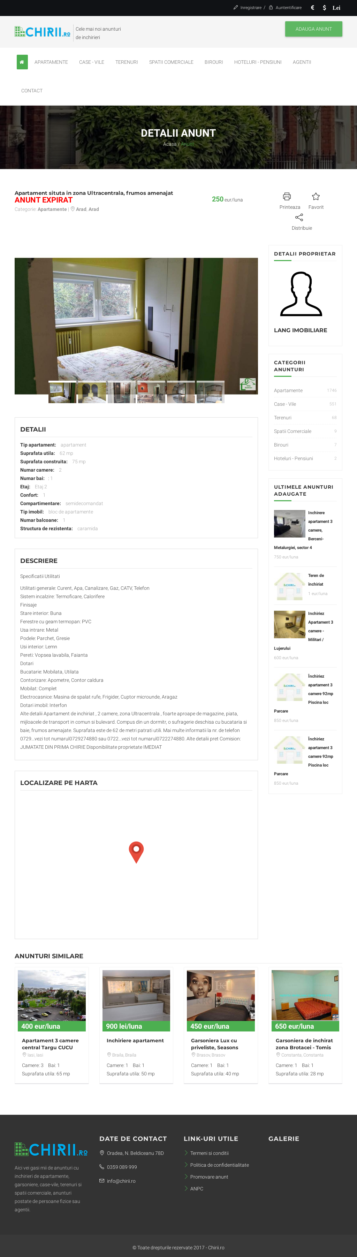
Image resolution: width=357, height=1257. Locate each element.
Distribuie (302, 221)
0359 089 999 (118, 1167)
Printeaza (290, 200)
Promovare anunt (206, 1177)
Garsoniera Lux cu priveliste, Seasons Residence (214, 1047)
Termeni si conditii (206, 1153)
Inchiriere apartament (135, 1040)
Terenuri (126, 62)
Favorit (316, 200)
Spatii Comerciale (171, 62)
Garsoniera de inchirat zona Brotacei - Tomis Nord (304, 1047)
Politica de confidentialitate (216, 1165)
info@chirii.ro (117, 1181)
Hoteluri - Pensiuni (258, 62)
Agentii (302, 62)
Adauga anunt (314, 29)
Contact (32, 90)
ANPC (193, 1188)
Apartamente (51, 62)
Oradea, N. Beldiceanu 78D (131, 1153)
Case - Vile (91, 62)
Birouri (214, 62)
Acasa (170, 144)
